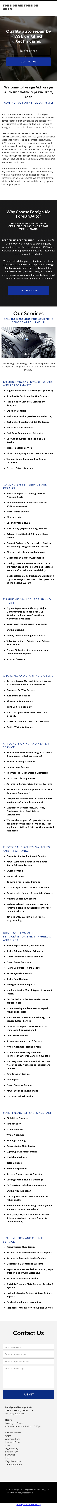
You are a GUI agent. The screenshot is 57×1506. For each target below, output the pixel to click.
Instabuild (13, 1492)
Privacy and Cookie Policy (29, 1504)
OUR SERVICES (28, 51)
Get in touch (28, 290)
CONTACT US (28, 61)
